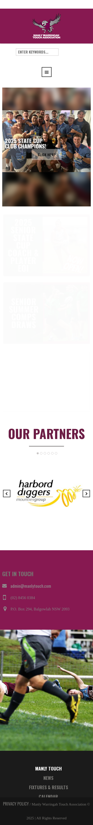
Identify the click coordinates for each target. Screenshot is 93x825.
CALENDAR (48, 796)
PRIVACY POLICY (16, 804)
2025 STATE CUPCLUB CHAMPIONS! (25, 143)
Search (68, 52)
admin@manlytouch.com (30, 586)
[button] (6, 147)
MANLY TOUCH (48, 768)
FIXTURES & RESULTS (48, 787)
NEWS (48, 778)
